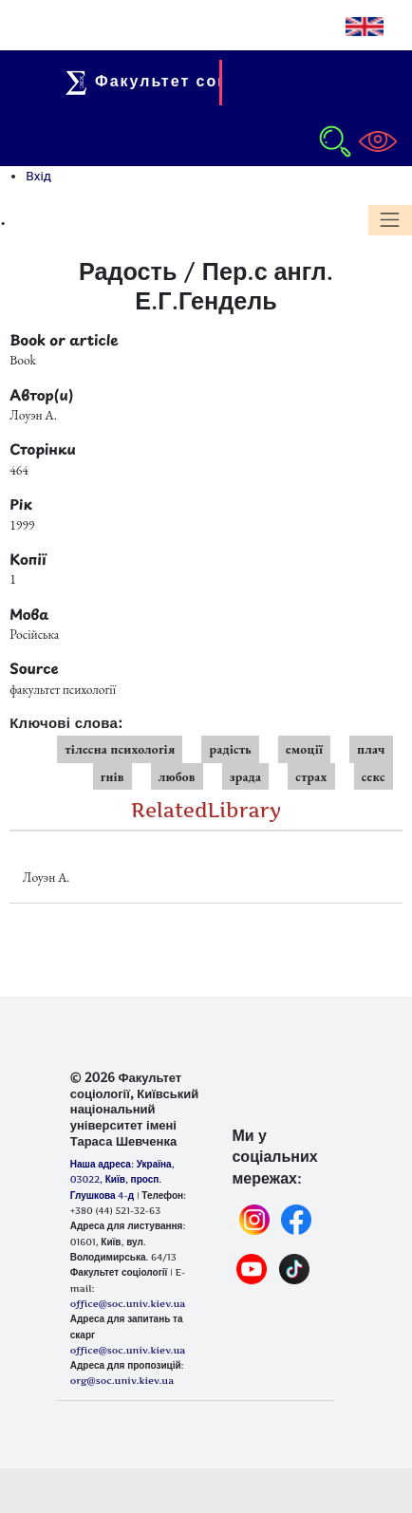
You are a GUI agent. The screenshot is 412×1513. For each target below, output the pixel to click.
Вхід (38, 175)
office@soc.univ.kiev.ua (127, 1349)
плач (371, 748)
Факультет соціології (180, 80)
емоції (304, 748)
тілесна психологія (120, 748)
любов (177, 776)
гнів (112, 776)
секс (373, 776)
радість (230, 748)
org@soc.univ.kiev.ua (122, 1380)
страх (311, 776)
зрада (246, 776)
